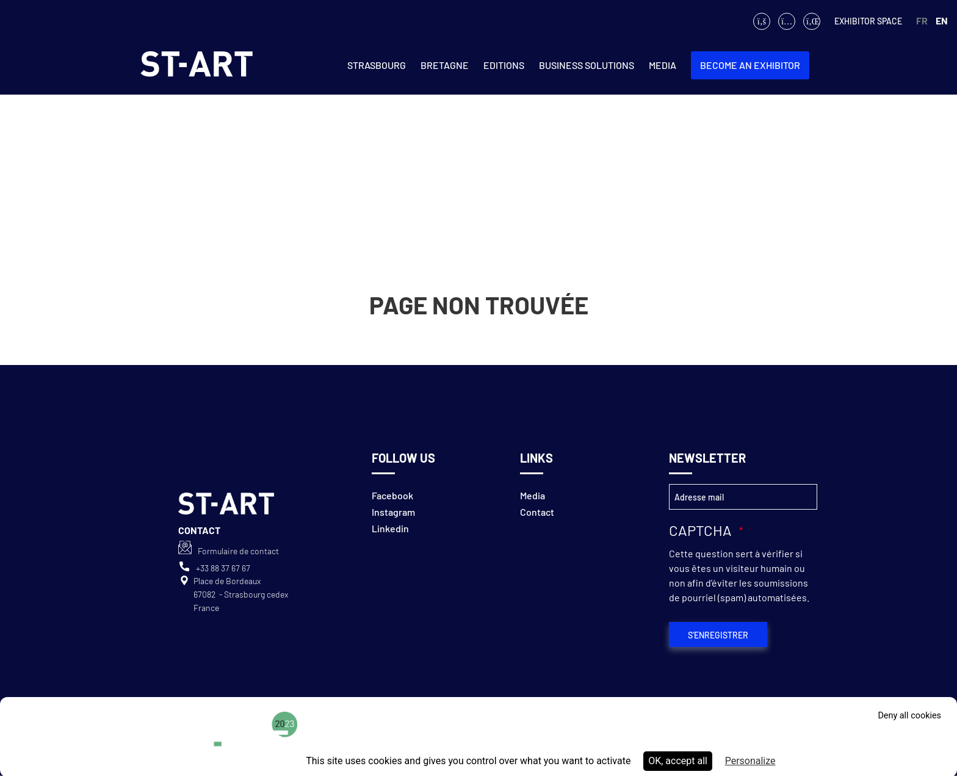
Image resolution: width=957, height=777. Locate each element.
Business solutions (586, 65)
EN (942, 20)
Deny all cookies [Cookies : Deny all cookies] (909, 715)
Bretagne (445, 65)
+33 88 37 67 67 (223, 568)
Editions (503, 65)
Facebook (392, 495)
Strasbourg (376, 65)
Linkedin (390, 528)
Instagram (393, 512)
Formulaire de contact (238, 551)
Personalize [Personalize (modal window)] (750, 761)
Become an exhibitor (750, 65)
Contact (537, 512)
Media (662, 65)
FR (922, 20)
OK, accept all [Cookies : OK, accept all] (677, 761)
